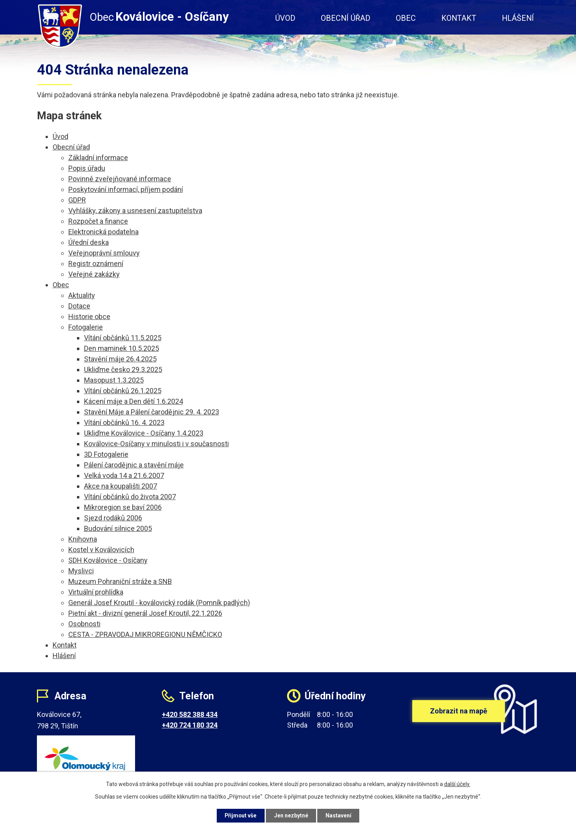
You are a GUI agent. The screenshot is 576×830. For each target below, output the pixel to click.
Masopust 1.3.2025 (114, 380)
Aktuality (81, 295)
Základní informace (98, 157)
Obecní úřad (345, 18)
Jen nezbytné (291, 815)
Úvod (285, 18)
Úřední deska (88, 242)
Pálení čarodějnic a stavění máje (134, 465)
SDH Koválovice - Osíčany (108, 560)
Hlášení (518, 18)
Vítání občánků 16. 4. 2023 (124, 422)
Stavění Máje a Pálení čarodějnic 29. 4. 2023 (151, 412)
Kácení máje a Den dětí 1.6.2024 (133, 401)
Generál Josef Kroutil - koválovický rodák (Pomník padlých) (159, 602)
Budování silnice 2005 (118, 528)
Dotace (79, 306)
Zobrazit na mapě (458, 711)
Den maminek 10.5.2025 (121, 348)
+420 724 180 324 (190, 725)
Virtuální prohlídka (95, 592)
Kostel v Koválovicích (101, 549)
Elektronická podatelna (103, 232)
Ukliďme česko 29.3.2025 (123, 369)
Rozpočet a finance (98, 221)
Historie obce (89, 316)
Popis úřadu (86, 168)
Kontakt (458, 18)
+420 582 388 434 (190, 714)
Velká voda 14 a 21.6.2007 (124, 475)
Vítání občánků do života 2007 (130, 497)
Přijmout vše (240, 815)
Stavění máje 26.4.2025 (120, 359)
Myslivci (81, 571)
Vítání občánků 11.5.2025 (122, 338)
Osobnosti (84, 624)
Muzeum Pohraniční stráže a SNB (120, 581)
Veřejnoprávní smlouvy (104, 253)
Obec (406, 18)
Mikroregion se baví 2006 (123, 507)
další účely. (457, 784)
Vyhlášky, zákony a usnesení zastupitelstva (135, 210)
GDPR (77, 200)
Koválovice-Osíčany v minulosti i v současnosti (156, 444)
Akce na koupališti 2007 (120, 486)
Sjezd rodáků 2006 (113, 518)
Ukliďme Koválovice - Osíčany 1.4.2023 (143, 433)
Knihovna (82, 539)
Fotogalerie (85, 327)
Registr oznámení (95, 263)
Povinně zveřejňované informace (119, 179)
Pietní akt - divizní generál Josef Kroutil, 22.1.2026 (145, 613)
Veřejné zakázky (94, 274)
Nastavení (339, 815)
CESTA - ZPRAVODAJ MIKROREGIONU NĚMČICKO (145, 634)
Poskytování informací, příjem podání (125, 189)
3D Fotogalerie (106, 454)
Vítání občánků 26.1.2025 (122, 391)
